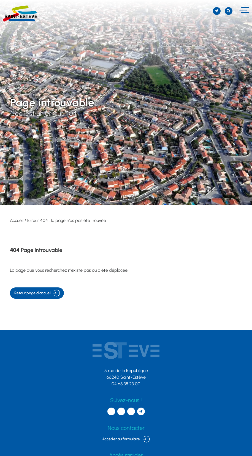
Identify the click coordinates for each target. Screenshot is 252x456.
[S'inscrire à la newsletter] (217, 11)
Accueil (16, 220)
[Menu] (243, 10)
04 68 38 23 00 (126, 383)
